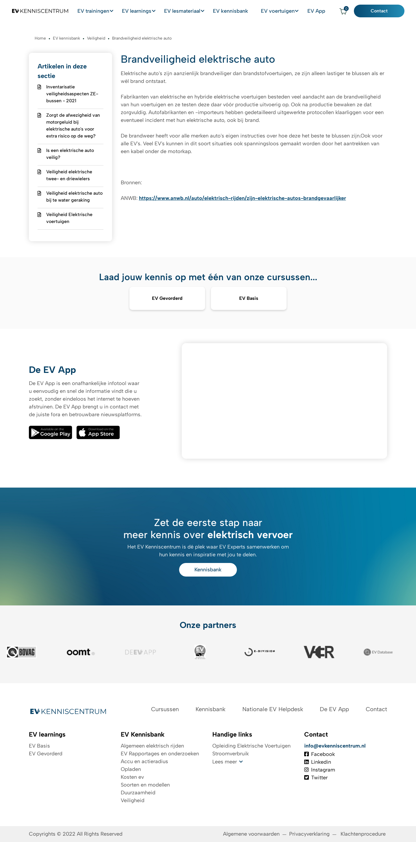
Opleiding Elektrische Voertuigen (251, 746)
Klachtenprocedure (364, 834)
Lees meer (224, 762)
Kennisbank (208, 569)
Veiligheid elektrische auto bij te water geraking (74, 196)
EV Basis (39, 746)
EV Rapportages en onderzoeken (160, 753)
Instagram (319, 770)
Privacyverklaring (309, 834)
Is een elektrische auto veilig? (70, 154)
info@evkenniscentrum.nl (335, 746)
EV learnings (141, 11)
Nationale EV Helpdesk (272, 709)
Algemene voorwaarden (251, 834)
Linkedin (317, 762)
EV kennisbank (237, 11)
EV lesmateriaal (187, 11)
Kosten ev (132, 777)
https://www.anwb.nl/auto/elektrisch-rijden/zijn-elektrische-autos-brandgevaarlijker (242, 198)
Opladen (131, 769)
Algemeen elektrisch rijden (152, 746)
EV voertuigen (282, 11)
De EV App (334, 709)
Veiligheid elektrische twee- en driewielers (69, 175)
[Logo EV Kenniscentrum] (36, 11)
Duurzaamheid (138, 792)
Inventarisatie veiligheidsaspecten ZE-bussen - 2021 (72, 93)
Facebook (319, 754)
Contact (383, 11)
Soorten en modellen (145, 785)
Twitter (316, 777)
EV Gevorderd (45, 753)
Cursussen (165, 709)
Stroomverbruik (230, 753)
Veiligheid (132, 800)
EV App (321, 11)
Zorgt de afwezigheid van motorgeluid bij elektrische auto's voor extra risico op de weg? (73, 125)
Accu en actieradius (144, 761)
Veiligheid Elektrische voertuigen (69, 218)
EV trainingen (97, 11)
